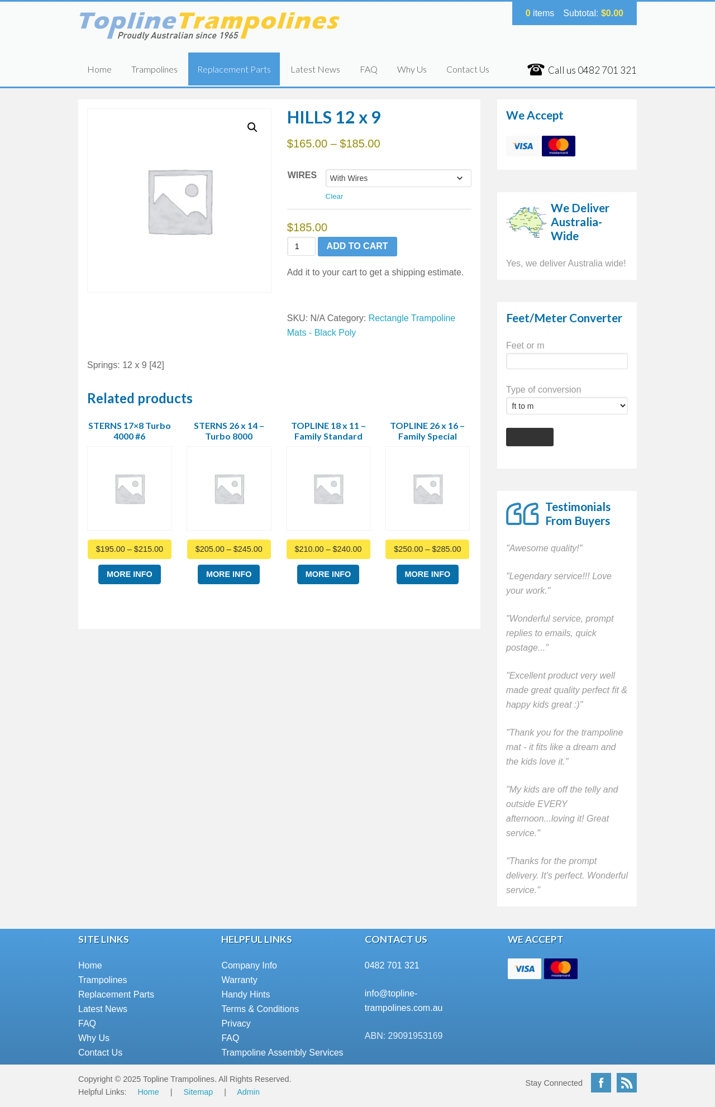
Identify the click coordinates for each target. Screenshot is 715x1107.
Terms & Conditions (260, 1009)
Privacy (235, 1023)
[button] (252, 127)
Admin (248, 1091)
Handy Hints (245, 994)
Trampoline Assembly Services (282, 1052)
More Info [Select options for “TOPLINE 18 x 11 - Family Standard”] (328, 574)
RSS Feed (627, 1082)
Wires (302, 175)
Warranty (239, 980)
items (540, 13)
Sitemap (198, 1091)
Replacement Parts (234, 69)
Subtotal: (593, 13)
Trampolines (154, 69)
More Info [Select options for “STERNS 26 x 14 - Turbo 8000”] (229, 574)
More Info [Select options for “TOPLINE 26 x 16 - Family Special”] (428, 574)
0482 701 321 (392, 965)
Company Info (249, 965)
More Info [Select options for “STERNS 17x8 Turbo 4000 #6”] (129, 574)
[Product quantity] (301, 246)
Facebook (601, 1082)
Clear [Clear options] (335, 196)
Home (99, 69)
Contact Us (467, 69)
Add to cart (357, 246)
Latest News (315, 69)
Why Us (412, 69)
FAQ (369, 69)
